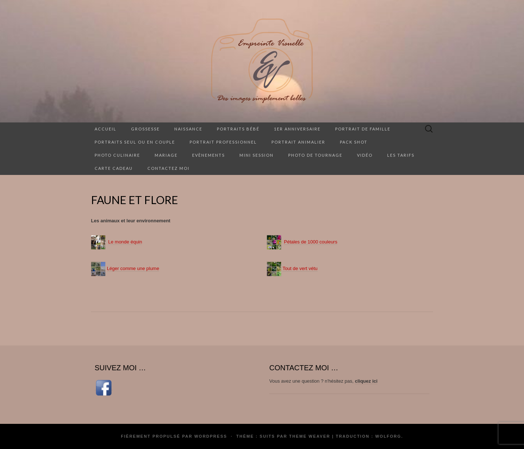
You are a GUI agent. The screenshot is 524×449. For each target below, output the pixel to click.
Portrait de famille (362, 128)
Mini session (256, 155)
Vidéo (365, 155)
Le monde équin (125, 242)
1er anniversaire (297, 128)
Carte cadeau (114, 168)
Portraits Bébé (238, 128)
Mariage (166, 155)
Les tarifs (400, 155)
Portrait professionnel (223, 142)
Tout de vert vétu (299, 268)
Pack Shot (354, 142)
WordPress (210, 436)
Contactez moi (168, 168)
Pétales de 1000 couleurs (310, 242)
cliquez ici (366, 381)
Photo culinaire (117, 155)
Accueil (105, 128)
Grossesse (145, 128)
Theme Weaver (309, 436)
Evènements (208, 155)
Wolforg (388, 436)
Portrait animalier (298, 142)
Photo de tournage (315, 155)
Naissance (188, 128)
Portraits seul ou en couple (135, 142)
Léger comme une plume (133, 268)
